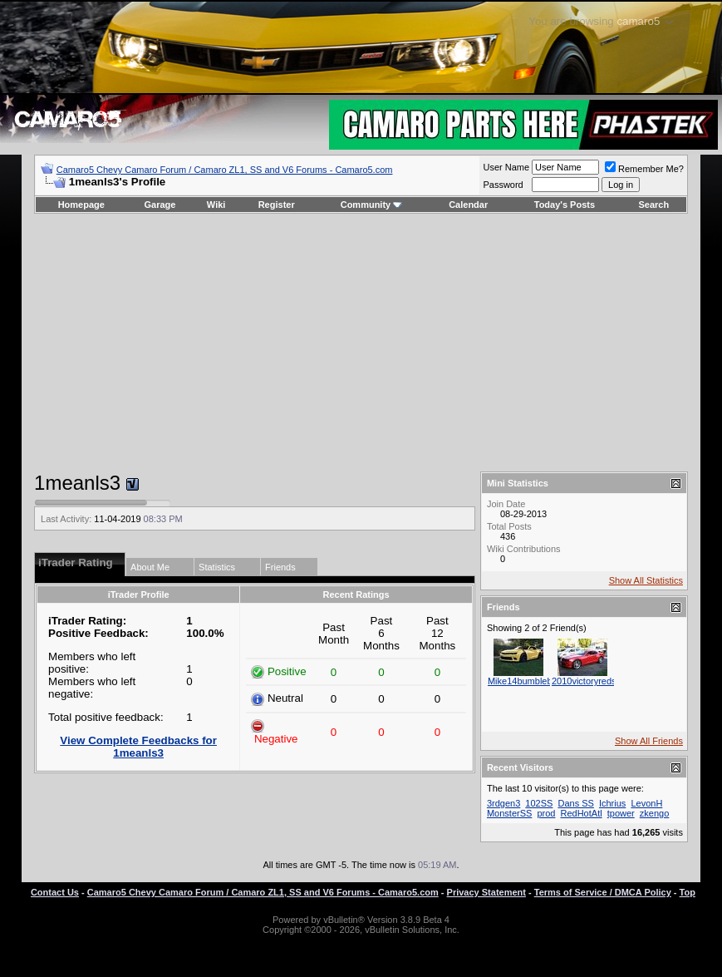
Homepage (81, 205)
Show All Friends (649, 741)
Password (503, 185)
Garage (160, 205)
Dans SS (575, 803)
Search (654, 205)
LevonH (646, 803)
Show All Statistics (646, 580)
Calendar (468, 205)
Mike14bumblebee (525, 681)
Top (687, 892)
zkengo (654, 813)
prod (546, 813)
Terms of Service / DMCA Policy (602, 892)
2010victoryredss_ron (595, 681)
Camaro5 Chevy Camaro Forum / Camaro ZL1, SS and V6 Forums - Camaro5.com (224, 170)
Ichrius (612, 803)
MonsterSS (509, 813)
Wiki (216, 205)
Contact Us (55, 892)
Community (372, 205)
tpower (621, 813)
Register (276, 205)
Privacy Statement (486, 892)
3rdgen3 (503, 803)
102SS (539, 803)
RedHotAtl (581, 813)
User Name (506, 167)
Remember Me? (644, 169)
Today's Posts (564, 205)
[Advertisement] (360, 342)
